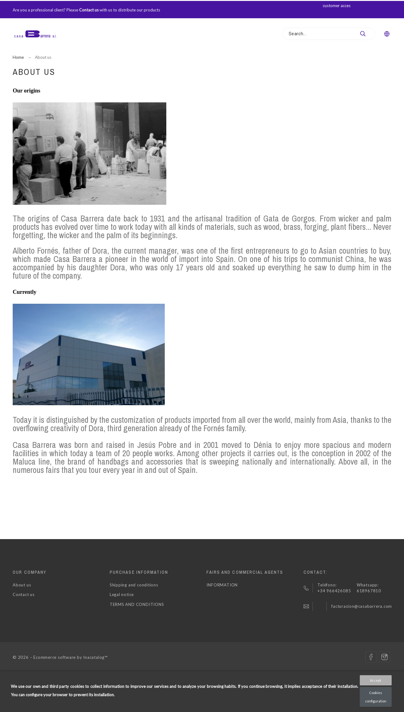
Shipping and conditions (134, 584)
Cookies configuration (375, 697)
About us (22, 584)
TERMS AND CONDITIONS (137, 604)
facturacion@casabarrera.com (361, 606)
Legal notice (122, 594)
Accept (375, 680)
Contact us (89, 9)
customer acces (337, 5)
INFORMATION (222, 584)
